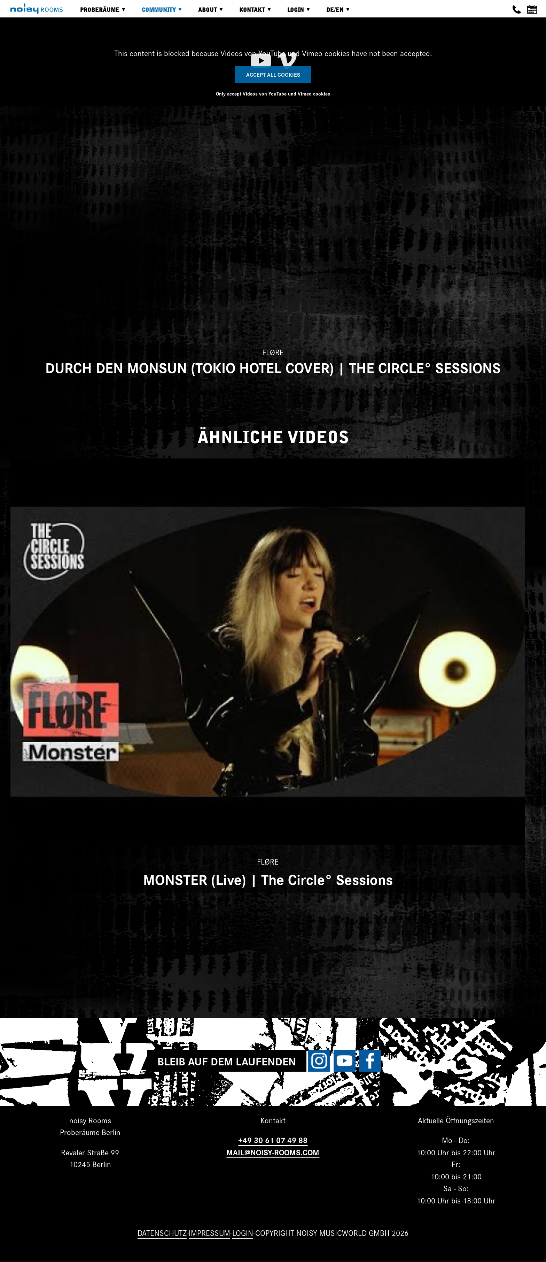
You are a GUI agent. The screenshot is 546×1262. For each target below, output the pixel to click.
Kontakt (250, 12)
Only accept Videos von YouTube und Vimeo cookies (273, 93)
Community (157, 12)
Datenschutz (162, 1232)
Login (294, 12)
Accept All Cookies (273, 74)
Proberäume (98, 12)
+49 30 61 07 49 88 (272, 1140)
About (206, 12)
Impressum (209, 1232)
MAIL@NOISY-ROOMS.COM (272, 1152)
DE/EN (333, 12)
